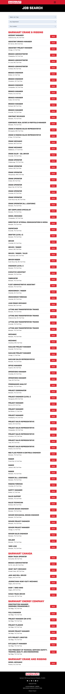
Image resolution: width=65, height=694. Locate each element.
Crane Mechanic (15, 141)
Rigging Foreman (15, 484)
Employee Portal (32, 683)
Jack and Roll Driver (17, 575)
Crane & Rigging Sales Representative (24, 129)
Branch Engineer (15, 73)
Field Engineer (14, 613)
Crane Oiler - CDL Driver (18, 154)
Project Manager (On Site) (19, 619)
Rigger (11, 459)
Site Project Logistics (17, 637)
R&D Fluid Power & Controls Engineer (24, 453)
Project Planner (15, 625)
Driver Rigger (14, 260)
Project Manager (15, 403)
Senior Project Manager (18, 527)
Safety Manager (15, 490)
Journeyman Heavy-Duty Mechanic (23, 581)
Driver (11, 241)
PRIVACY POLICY (32, 691)
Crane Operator (15, 160)
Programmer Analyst (17, 384)
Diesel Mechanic (15, 216)
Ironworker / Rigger (17, 291)
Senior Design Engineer (18, 509)
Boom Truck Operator (17, 557)
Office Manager (15, 366)
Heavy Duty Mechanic (17, 569)
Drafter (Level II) (15, 235)
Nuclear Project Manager (19, 347)
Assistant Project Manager (20, 48)
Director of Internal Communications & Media (28, 222)
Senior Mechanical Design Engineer (23, 515)
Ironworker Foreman (17, 297)
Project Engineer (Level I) (19, 397)
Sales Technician (15, 503)
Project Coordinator (17, 390)
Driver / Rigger (14, 247)
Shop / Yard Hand (15, 588)
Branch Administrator (18, 54)
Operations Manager (17, 372)
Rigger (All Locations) (17, 478)
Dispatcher (13, 228)
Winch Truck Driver (16, 594)
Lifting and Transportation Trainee (23, 309)
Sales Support (14, 496)
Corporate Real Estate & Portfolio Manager (27, 123)
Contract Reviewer (16, 116)
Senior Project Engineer (19, 521)
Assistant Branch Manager (20, 42)
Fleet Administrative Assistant (21, 285)
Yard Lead (12, 546)
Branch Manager (15, 91)
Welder (11, 540)
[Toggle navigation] (55, 2)
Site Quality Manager (17, 644)
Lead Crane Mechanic (17, 303)
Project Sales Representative (21, 422)
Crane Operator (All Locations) (21, 204)
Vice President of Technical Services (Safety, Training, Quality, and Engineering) (27, 651)
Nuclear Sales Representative (21, 359)
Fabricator (13, 278)
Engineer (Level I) (15, 266)
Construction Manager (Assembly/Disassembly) (18, 605)
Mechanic (12, 334)
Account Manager (16, 35)
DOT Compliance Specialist (19, 210)
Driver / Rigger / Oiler (17, 253)
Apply (53, 36)
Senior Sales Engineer (18, 534)
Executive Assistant (17, 272)
